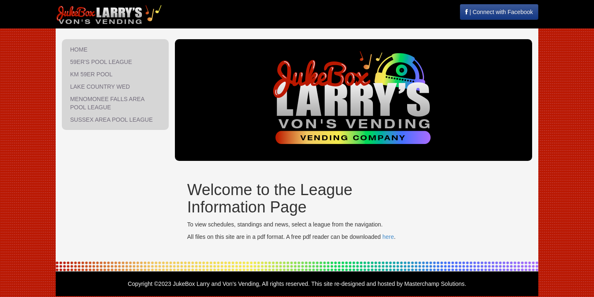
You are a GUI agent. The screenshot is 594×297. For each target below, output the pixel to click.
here (388, 236)
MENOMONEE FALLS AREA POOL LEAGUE (107, 103)
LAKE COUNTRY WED (100, 86)
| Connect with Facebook (499, 12)
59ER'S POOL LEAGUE (101, 62)
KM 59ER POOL (91, 74)
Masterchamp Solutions (434, 283)
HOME (78, 49)
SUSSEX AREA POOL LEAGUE (111, 119)
